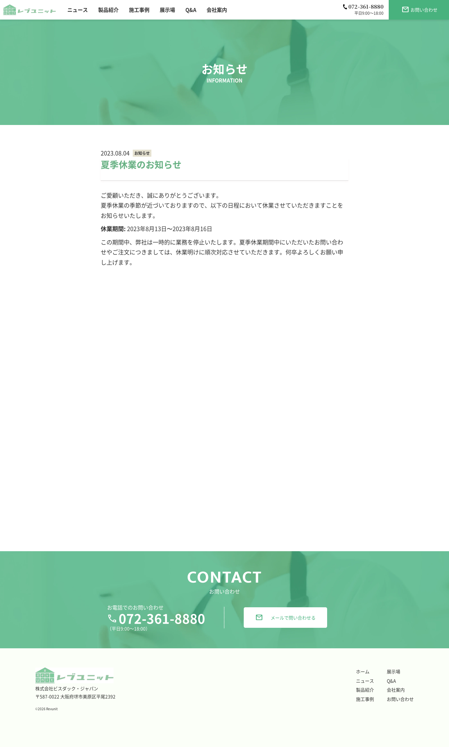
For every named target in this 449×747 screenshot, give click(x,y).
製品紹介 (365, 689)
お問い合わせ (400, 699)
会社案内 (396, 689)
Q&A (391, 680)
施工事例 (365, 699)
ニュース (365, 680)
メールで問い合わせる (285, 617)
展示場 (393, 671)
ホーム (362, 671)
